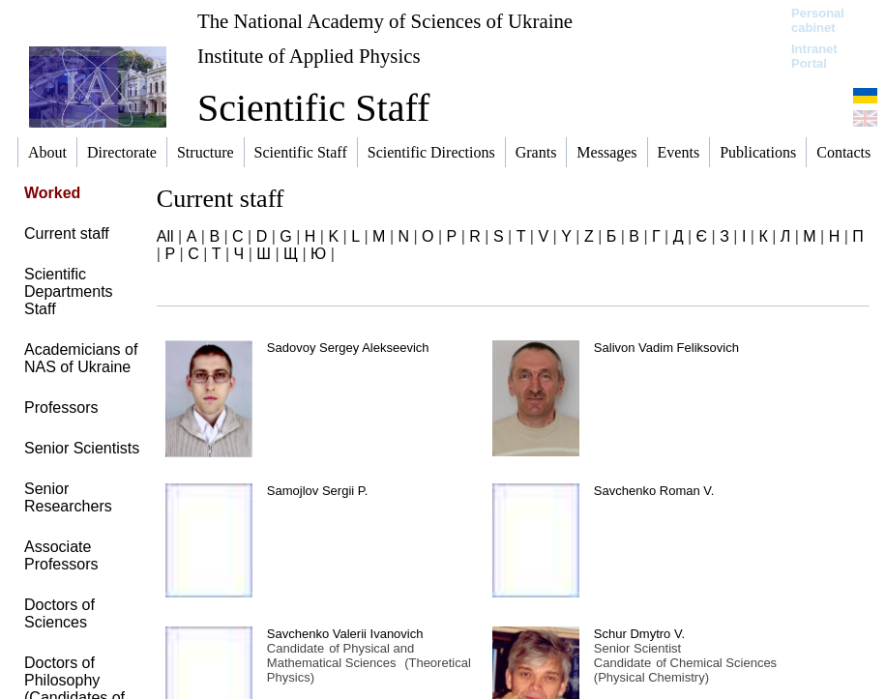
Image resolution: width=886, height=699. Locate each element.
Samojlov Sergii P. (318, 490)
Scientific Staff (313, 108)
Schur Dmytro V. (639, 633)
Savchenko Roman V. (654, 490)
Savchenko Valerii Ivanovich (345, 633)
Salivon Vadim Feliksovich (666, 347)
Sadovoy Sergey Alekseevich (348, 347)
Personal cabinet (817, 20)
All (165, 236)
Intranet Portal (814, 56)
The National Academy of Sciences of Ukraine (385, 21)
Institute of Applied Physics (309, 55)
